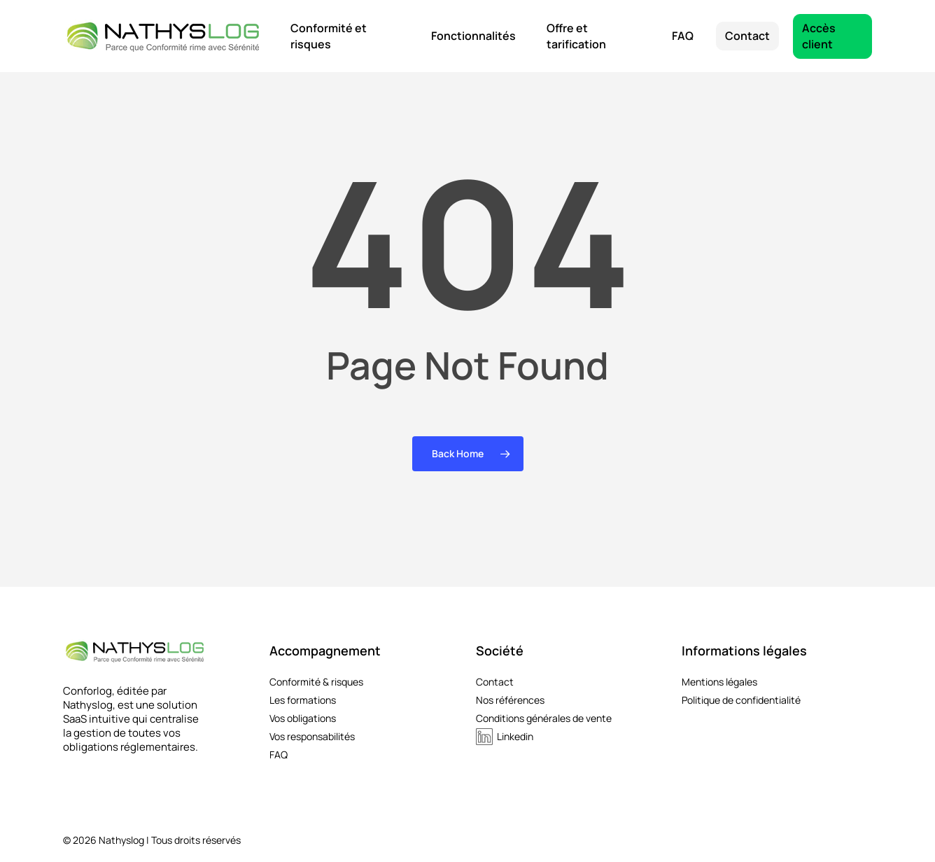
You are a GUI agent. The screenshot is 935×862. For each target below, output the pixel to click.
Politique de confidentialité (741, 700)
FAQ (278, 755)
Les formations (302, 700)
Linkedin (515, 736)
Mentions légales (719, 682)
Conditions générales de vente (544, 718)
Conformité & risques (316, 682)
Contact (495, 682)
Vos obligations (302, 718)
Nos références (510, 700)
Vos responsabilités (312, 736)
